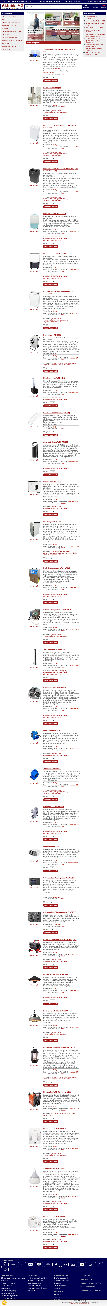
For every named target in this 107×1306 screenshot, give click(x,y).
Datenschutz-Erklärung (35, 1280)
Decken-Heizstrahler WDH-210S (55, 1011)
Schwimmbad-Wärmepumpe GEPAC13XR (59, 912)
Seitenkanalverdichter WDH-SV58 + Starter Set (60, 50)
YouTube (57, 1299)
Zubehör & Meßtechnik (9, 37)
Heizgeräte (6, 28)
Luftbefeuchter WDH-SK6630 (54, 1128)
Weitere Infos (34, 60)
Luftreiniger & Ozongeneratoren (11, 23)
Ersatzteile (57, 1283)
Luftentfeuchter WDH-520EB (54, 214)
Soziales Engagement (8, 1298)
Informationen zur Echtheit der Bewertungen (80, 1303)
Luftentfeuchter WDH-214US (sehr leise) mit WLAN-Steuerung (60, 170)
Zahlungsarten (6, 1288)
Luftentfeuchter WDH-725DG (54, 253)
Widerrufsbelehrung (34, 1283)
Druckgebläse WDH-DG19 (53, 807)
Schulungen (5, 43)
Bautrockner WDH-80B (52, 335)
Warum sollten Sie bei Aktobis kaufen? (17, 2)
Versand (63, 74)
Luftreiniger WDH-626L (52, 482)
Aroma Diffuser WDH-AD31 (54, 1168)
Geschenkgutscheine (8, 1293)
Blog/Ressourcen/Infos (61, 1278)
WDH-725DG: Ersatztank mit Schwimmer (94, 45)
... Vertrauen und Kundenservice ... (49, 2)
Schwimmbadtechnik (8, 20)
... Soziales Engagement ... (73, 2)
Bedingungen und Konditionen (38, 1278)
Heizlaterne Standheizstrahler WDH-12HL (59, 1047)
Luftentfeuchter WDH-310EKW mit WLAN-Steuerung (59, 126)
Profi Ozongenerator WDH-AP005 (56, 568)
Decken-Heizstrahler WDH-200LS (56, 974)
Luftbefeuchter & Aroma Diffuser (12, 31)
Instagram (57, 1297)
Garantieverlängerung (8, 1290)
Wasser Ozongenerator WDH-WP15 (57, 609)
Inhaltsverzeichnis (60, 1285)
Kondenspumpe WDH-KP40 (54, 378)
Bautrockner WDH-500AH (94, 28)
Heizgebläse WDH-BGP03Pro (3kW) (57, 1092)
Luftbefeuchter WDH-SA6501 (54, 1216)
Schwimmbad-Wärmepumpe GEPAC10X (59, 878)
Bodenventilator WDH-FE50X (54, 687)
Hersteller (57, 1288)
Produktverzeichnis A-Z (62, 1280)
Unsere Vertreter (6, 1285)
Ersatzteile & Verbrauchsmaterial (12, 40)
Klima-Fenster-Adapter (52, 88)
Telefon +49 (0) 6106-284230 (97, 2)
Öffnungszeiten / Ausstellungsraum (13, 1278)
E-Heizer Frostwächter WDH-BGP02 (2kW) (59, 940)
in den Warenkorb (50, 81)
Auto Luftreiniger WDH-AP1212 (55, 442)
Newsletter (4, 1280)
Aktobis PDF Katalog (8, 1283)
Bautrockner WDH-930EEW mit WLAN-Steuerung (58, 292)
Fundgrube (6, 49)
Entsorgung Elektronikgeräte (37, 1288)
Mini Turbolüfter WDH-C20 (53, 730)
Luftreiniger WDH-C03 (52, 522)
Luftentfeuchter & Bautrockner (11, 17)
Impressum (31, 1290)
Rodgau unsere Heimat (9, 46)
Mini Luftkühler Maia (51, 846)
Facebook (57, 1294)
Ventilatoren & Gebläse (9, 26)
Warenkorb (86, 7)
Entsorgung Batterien (35, 1285)
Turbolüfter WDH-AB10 (52, 769)
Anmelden (95, 7)
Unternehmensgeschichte (9, 1296)
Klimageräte (5, 34)
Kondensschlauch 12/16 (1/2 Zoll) (56, 413)
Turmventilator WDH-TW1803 (54, 649)
